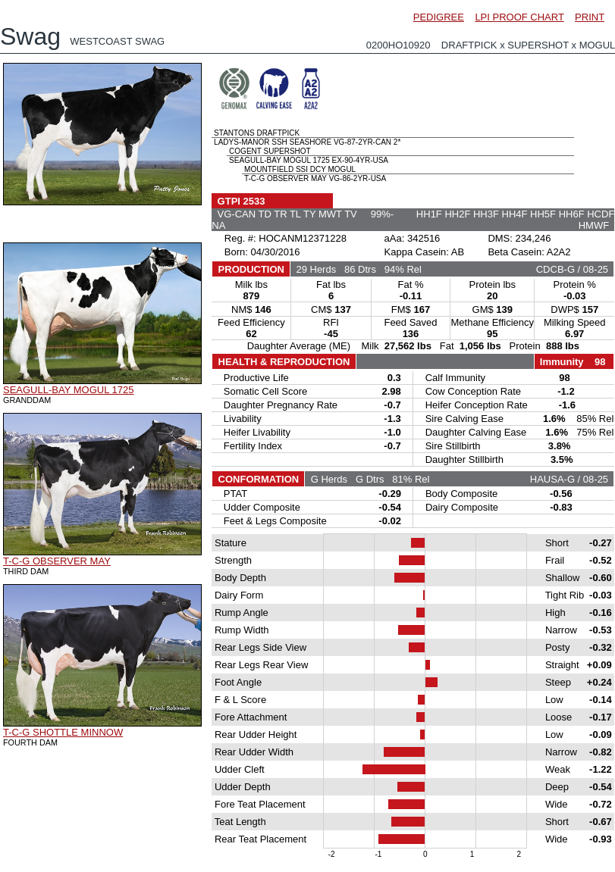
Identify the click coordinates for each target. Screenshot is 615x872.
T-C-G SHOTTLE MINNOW (63, 732)
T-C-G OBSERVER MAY (57, 561)
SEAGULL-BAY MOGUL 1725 (68, 389)
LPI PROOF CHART (519, 17)
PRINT (589, 17)
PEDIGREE (438, 17)
